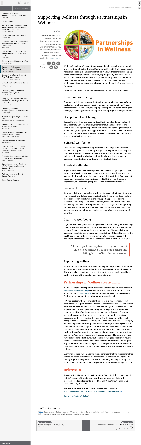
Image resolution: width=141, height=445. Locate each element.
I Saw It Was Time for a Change (15, 36)
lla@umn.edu (54, 61)
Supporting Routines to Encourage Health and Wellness (15, 126)
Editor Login (6, 443)
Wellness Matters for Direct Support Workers (12, 175)
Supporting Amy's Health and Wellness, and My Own (15, 93)
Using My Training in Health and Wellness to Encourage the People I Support (15, 102)
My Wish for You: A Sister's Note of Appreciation (15, 85)
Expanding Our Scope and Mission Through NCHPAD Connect (15, 158)
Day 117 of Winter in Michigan (15, 141)
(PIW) (77, 290)
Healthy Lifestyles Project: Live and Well (15, 118)
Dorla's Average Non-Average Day (15, 62)
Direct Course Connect (10, 180)
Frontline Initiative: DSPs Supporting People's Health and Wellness (14, 15)
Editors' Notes (7, 21)
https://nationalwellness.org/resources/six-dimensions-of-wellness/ (96, 391)
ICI (3, 8)
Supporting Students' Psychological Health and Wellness (15, 111)
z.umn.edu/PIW (85, 293)
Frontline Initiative (21, 8)
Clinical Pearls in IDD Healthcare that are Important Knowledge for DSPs (15, 54)
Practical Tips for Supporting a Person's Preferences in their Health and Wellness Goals (15, 149)
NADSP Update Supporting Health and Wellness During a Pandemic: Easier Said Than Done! (15, 28)
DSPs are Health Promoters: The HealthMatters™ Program (15, 134)
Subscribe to (78, 396)
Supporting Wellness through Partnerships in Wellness (15, 69)
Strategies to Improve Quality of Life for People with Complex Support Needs (15, 167)
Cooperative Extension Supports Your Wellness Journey (15, 77)
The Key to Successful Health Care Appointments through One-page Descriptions (15, 44)
